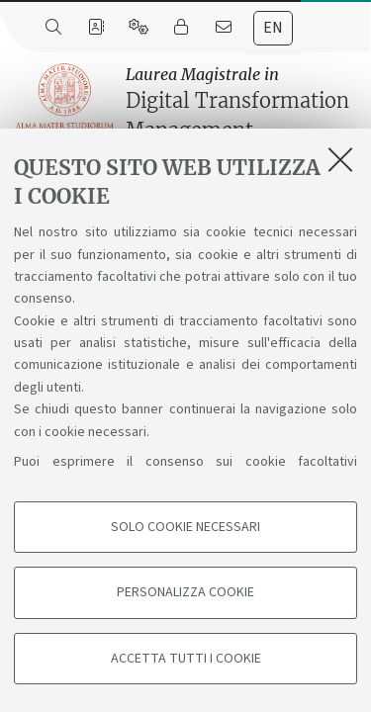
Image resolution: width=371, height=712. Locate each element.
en (273, 28)
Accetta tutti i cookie (186, 658)
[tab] (273, 28)
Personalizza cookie (185, 592)
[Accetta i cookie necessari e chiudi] (340, 159)
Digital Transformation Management (243, 102)
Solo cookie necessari (185, 527)
